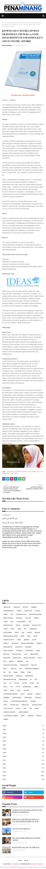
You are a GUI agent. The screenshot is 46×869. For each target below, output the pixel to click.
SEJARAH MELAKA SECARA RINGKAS (25, 847)
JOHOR (34, 640)
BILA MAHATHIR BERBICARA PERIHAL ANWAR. (26, 839)
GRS (25, 629)
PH (31, 679)
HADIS (17, 632)
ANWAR (19, 611)
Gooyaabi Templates (36, 864)
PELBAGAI (19, 676)
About (26, 860)
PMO (4, 683)
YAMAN (5, 719)
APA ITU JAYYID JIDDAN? (21, 829)
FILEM (19, 629)
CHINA (5, 622)
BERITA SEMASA (8, 618)
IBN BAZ (37, 632)
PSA (11, 687)
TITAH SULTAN (8, 708)
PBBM (22, 672)
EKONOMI (26, 625)
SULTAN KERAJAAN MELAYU (19, 701)
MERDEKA (20, 661)
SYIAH (5, 705)
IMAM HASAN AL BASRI (10, 636)
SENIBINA (6, 698)
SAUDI (22, 694)
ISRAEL (19, 640)
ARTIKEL (37, 611)
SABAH (36, 687)
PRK (38, 683)
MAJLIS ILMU (17, 658)
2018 (23, 756)
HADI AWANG (7, 632)
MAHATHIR (6, 658)
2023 (23, 737)
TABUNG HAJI (14, 705)
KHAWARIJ (28, 647)
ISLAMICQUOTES (8, 640)
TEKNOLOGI (25, 705)
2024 (23, 733)
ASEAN (5, 614)
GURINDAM (33, 629)
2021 (23, 745)
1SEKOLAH (16, 607)
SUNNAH (33, 701)
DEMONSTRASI (8, 625)
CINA (12, 622)
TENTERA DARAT (37, 705)
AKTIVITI (25, 607)
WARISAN (30, 716)
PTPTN (18, 687)
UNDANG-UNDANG (9, 712)
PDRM (29, 672)
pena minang (6, 45)
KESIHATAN (18, 647)
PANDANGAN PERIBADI (32, 669)
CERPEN (36, 618)
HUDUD (29, 632)
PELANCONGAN (8, 676)
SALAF (19, 690)
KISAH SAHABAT (8, 650)
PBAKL (16, 672)
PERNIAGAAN (23, 679)
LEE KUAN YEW (16, 654)
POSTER (24, 683)
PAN (20, 669)
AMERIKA (34, 607)
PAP (4, 672)
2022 (23, 741)
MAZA (40, 658)
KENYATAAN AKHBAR (27, 643)
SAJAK (12, 690)
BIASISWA (19, 618)
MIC (27, 661)
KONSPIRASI (29, 650)
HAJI (23, 632)
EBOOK (18, 625)
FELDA (12, 629)
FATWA (5, 629)
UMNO (9, 23)
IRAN (28, 636)
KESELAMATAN (7, 647)
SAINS (5, 690)
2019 (23, 753)
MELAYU (11, 661)
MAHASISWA (34, 654)
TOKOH (17, 708)
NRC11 (5, 669)
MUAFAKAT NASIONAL (10, 665)
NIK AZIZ (34, 665)
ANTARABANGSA (8, 611)
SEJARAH (30, 694)
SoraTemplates (15, 864)
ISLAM (35, 636)
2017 (23, 760)
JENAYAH (26, 640)
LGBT (25, 654)
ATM (11, 614)
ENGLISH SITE (36, 625)
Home (4, 23)
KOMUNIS (19, 650)
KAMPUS (6, 643)
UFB (30, 708)
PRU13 (5, 687)
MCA (4, 661)
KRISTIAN (6, 654)
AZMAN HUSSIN (21, 614)
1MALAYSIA (10, 471)
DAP (29, 471)
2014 (23, 772)
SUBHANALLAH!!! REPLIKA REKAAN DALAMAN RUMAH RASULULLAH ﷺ (25, 820)
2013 (23, 776)
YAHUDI (38, 716)
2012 (23, 779)
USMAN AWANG (23, 712)
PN (10, 683)
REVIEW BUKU (27, 687)
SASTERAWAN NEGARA (10, 694)
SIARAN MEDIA (16, 698)
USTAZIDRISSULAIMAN (10, 716)
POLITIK (16, 683)
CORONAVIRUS (21, 622)
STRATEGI (38, 698)
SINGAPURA (28, 698)
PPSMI (32, 683)
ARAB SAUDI (28, 611)
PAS (41, 471)
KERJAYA (39, 643)
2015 (23, 768)
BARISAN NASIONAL (21, 471)
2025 (23, 730)
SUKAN (5, 701)
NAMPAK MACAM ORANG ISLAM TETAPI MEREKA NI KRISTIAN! (27, 811)
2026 (23, 726)
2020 (23, 749)
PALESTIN (13, 669)
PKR (12, 473)
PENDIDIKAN (6, 473)
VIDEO (23, 716)
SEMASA (38, 694)
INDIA (22, 636)
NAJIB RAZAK (35, 471)
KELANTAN (15, 643)
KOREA (38, 650)
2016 (23, 764)
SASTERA (26, 690)
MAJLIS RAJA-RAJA (29, 658)
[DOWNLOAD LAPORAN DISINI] (23, 95)
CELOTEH (28, 618)
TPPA (24, 708)
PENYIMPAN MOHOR (9, 679)
